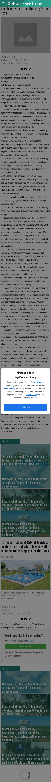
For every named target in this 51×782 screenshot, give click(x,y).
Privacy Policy (9, 388)
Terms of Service (37, 382)
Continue (25, 407)
